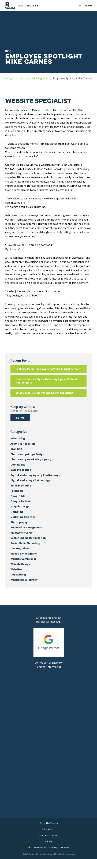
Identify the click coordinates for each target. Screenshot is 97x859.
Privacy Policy (48, 829)
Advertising (17, 438)
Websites (16, 569)
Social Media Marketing (25, 543)
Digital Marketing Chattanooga (30, 480)
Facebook (16, 490)
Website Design (20, 564)
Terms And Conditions (48, 835)
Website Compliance (23, 558)
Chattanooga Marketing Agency (32, 78)
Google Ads (17, 496)
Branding (16, 449)
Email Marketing (20, 485)
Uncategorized (19, 548)
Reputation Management (26, 527)
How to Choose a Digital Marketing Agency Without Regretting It (46, 381)
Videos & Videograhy (23, 553)
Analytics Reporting (23, 443)
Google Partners (21, 501)
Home (7, 78)
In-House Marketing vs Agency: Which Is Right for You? (48, 369)
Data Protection (20, 469)
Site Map (48, 841)
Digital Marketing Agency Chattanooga (35, 475)
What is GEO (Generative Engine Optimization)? (44, 393)
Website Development (24, 579)
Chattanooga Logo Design (27, 454)
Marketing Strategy (22, 517)
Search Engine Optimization (28, 538)
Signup (20, 417)
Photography (18, 522)
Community (17, 464)
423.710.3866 (28, 5)
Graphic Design (19, 506)
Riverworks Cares (21, 532)
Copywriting (18, 574)
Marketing (17, 511)
